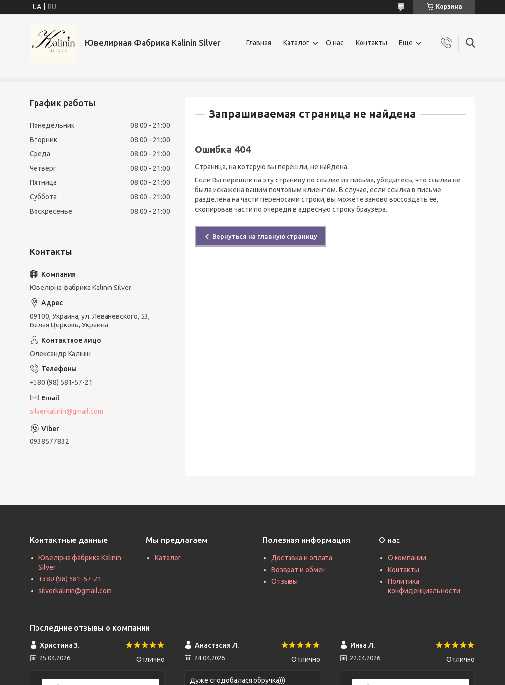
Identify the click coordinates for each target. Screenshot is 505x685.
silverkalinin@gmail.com (66, 411)
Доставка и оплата (301, 558)
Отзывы (284, 581)
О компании (407, 558)
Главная (258, 43)
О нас (335, 43)
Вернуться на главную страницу (264, 236)
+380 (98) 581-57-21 (70, 579)
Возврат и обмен (298, 570)
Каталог (296, 43)
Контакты (371, 43)
